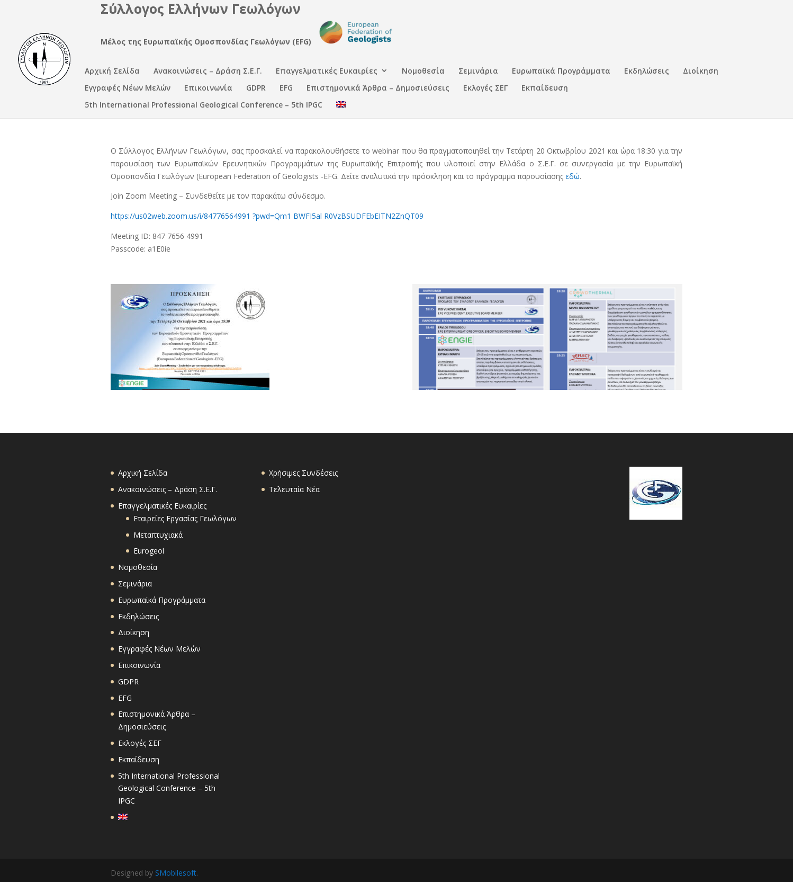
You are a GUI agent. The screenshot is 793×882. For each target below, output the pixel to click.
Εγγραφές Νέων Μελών (127, 89)
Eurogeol (148, 551)
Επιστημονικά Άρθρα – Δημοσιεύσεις (378, 89)
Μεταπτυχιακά (158, 535)
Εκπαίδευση (544, 89)
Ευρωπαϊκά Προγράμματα (561, 72)
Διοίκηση (700, 72)
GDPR (256, 89)
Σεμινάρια (478, 72)
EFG (286, 89)
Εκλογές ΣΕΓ (485, 89)
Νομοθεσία (423, 72)
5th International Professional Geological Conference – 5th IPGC (203, 106)
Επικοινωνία (208, 89)
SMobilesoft (175, 873)
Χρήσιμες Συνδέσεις (303, 473)
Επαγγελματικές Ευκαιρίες (326, 72)
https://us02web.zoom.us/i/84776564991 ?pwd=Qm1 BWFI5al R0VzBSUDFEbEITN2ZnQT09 (267, 216)
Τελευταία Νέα (294, 489)
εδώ (572, 176)
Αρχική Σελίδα (112, 72)
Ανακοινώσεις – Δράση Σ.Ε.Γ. (208, 72)
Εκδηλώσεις (646, 72)
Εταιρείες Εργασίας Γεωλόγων (185, 518)
